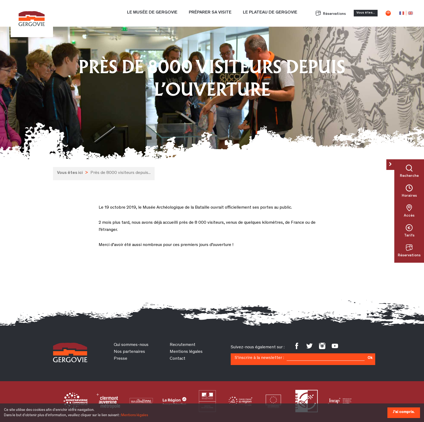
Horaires (409, 196)
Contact (177, 359)
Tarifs (409, 236)
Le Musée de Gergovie (152, 12)
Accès (409, 216)
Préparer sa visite (210, 12)
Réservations (331, 14)
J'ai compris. (404, 412)
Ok (370, 358)
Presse (120, 359)
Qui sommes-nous (131, 345)
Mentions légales (134, 415)
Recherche (409, 176)
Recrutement (182, 345)
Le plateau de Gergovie (270, 12)
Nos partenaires (129, 352)
